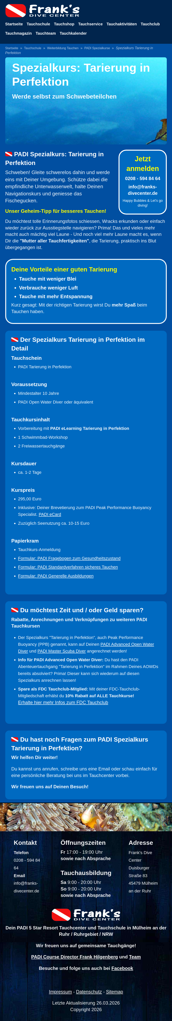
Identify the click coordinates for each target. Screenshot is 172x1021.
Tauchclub (150, 24)
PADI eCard (50, 514)
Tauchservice (90, 24)
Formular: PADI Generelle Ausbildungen (56, 576)
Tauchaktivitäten (122, 24)
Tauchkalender (73, 33)
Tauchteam (46, 33)
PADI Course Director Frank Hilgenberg (74, 956)
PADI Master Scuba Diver (62, 651)
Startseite (14, 24)
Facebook (122, 968)
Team (135, 956)
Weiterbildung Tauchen (62, 48)
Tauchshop (64, 24)
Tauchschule (38, 24)
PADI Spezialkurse (97, 48)
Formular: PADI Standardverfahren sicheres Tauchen (68, 567)
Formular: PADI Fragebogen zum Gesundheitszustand (69, 558)
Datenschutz (89, 991)
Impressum (60, 991)
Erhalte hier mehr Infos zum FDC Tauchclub (63, 702)
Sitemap (114, 991)
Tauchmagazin (18, 33)
